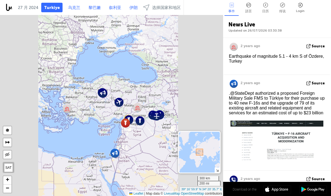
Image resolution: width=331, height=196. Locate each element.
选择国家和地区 (162, 7)
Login (300, 8)
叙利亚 (115, 7)
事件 (231, 8)
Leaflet (136, 193)
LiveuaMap (172, 193)
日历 (265, 8)
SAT (8, 168)
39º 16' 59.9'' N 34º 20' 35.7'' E (201, 189)
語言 (248, 8)
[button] (156, 116)
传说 (282, 8)
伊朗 (133, 7)
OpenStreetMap (192, 193)
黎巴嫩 (94, 7)
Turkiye (52, 7)
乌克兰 (74, 7)
